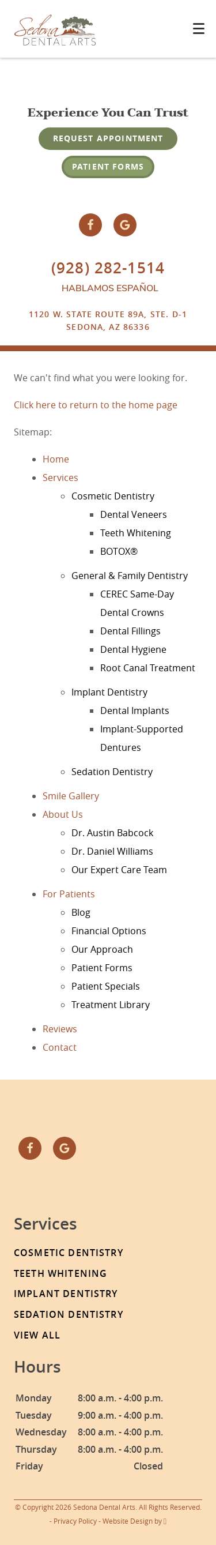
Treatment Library (110, 1004)
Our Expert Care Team (119, 869)
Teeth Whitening (135, 533)
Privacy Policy (75, 1520)
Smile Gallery (71, 796)
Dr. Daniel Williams (112, 851)
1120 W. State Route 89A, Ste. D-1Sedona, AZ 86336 (108, 320)
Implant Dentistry (109, 692)
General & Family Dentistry (129, 575)
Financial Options (108, 930)
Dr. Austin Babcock (112, 832)
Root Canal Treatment (147, 667)
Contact (60, 1047)
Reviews (60, 1029)
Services (60, 477)
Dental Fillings (130, 631)
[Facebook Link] (90, 224)
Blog (80, 912)
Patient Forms (108, 166)
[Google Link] (125, 224)
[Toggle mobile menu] (198, 29)
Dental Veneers (133, 514)
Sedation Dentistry (112, 771)
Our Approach (102, 949)
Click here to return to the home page (95, 405)
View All (37, 1335)
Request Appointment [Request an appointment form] (108, 138)
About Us (63, 814)
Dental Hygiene (133, 649)
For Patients (69, 894)
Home (56, 459)
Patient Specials (105, 986)
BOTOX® (119, 551)
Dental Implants (134, 710)
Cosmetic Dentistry (112, 496)
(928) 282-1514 (108, 268)
